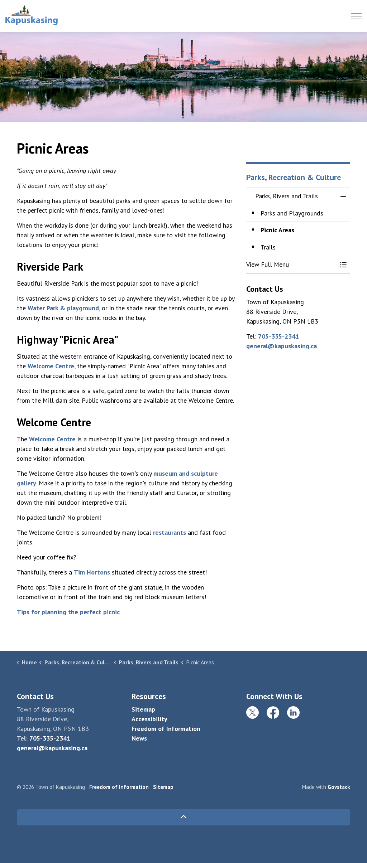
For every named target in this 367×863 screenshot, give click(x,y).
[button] (291, 264)
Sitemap (143, 709)
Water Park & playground (63, 308)
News (139, 738)
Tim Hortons (92, 572)
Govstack (339, 787)
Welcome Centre (51, 366)
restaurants (169, 532)
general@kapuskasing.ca (281, 346)
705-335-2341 (278, 336)
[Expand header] (356, 16)
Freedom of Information (166, 728)
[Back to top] (183, 817)
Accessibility (149, 719)
